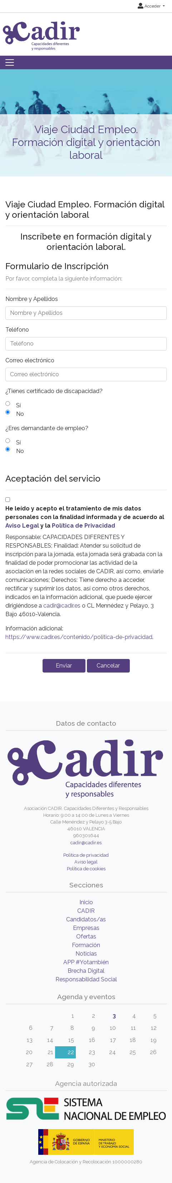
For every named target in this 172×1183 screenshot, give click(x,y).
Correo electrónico (29, 360)
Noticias (86, 953)
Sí (18, 405)
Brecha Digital (86, 970)
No (20, 414)
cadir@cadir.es (61, 605)
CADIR (86, 910)
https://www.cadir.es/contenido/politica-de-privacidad (78, 637)
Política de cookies (86, 868)
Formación (86, 945)
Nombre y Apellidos (31, 299)
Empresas (86, 928)
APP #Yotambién (86, 962)
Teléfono (17, 329)
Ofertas (86, 936)
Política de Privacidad (83, 525)
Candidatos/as (86, 919)
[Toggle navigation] (9, 62)
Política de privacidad (86, 855)
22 (71, 1052)
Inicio (86, 902)
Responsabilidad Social (86, 979)
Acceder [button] (150, 6)
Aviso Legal (22, 525)
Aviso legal (86, 862)
